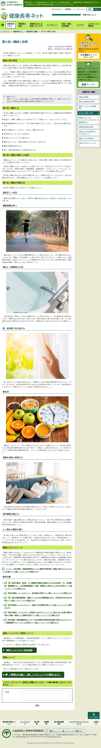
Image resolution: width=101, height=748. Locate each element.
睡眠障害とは (83, 122)
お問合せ (68, 9)
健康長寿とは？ (10, 25)
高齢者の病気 (22, 25)
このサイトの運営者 (93, 25)
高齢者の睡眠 (83, 97)
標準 (90, 9)
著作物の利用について (9, 723)
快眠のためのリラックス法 (87, 144)
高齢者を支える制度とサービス (36, 25)
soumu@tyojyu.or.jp (54, 737)
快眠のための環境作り (87, 138)
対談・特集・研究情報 (67, 25)
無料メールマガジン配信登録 (19, 650)
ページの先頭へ (94, 717)
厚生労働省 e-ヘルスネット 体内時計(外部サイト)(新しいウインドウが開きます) (40, 593)
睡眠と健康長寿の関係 (87, 101)
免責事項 (46, 723)
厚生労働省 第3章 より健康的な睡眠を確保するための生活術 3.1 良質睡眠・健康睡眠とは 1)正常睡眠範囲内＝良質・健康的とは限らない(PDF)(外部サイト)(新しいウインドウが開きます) (38, 586)
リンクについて (25, 723)
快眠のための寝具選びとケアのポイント (87, 133)
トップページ (2, 23)
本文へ (3, 9)
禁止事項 (36, 723)
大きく (97, 9)
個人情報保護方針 (59, 723)
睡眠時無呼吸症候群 (86, 127)
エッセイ (80, 25)
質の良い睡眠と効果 (86, 113)
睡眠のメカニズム (85, 117)
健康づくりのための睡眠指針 (87, 107)
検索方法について (89, 15)
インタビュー (52, 25)
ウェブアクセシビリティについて (79, 723)
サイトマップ (56, 9)
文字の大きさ (80, 9)
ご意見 (6, 692)
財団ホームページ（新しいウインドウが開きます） (66, 731)
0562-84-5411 (21, 737)
